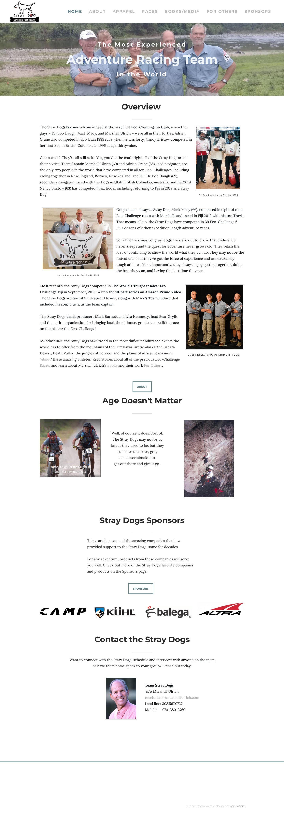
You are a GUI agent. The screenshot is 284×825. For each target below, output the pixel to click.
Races (150, 11)
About (97, 11)
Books (112, 366)
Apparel (124, 11)
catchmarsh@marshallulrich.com (172, 698)
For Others (222, 11)
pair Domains (237, 806)
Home (75, 11)
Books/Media (182, 11)
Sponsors (258, 11)
